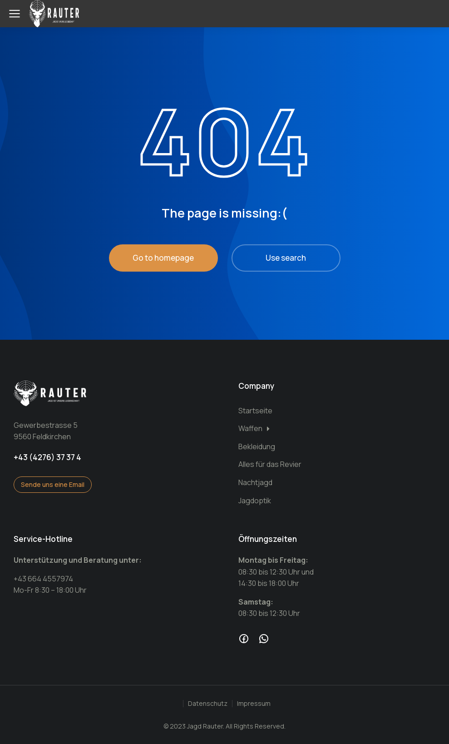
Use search (286, 258)
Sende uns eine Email (52, 484)
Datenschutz (207, 703)
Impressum (254, 703)
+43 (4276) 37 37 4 (47, 457)
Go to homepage (163, 258)
